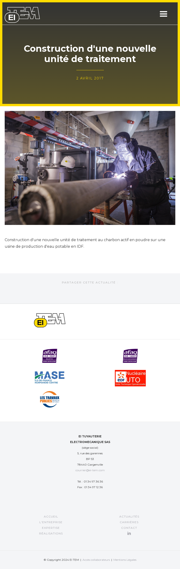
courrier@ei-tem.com (90, 470)
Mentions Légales (124, 559)
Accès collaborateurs (96, 559)
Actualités (129, 516)
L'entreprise (51, 522)
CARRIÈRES (129, 522)
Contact (129, 528)
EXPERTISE (51, 528)
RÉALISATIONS (51, 533)
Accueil (51, 516)
